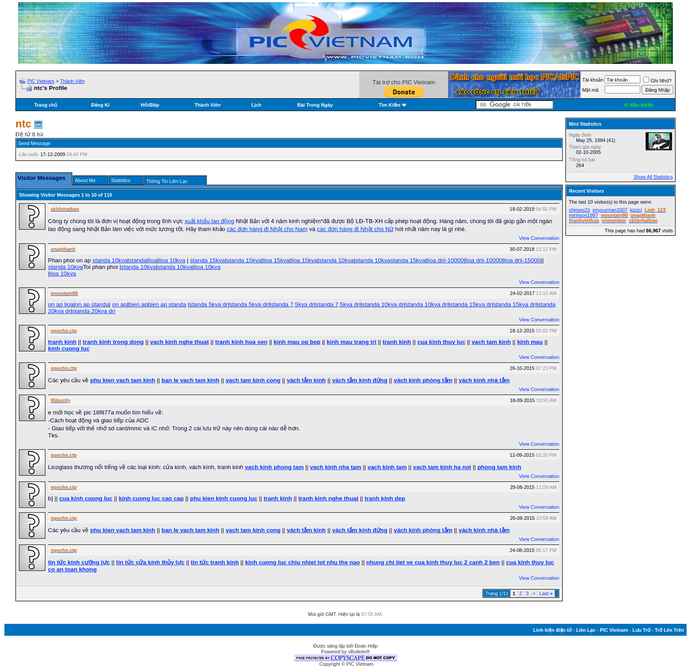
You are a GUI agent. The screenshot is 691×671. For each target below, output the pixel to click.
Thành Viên (72, 81)
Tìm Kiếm (389, 105)
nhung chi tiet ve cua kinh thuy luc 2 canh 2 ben (433, 562)
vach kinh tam (387, 467)
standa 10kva (110, 260)
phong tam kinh (499, 467)
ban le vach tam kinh (190, 380)
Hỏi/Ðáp (150, 105)
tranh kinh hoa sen (241, 342)
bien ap (138, 304)
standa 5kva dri (249, 304)
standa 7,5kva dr (292, 304)
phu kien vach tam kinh (122, 380)
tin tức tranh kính (215, 562)
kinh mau (530, 342)
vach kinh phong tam (274, 467)
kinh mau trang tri (351, 342)
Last (546, 593)
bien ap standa (167, 304)
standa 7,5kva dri (338, 304)
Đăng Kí (100, 105)
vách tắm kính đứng (360, 380)
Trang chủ (45, 105)
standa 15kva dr (471, 304)
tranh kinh (62, 342)
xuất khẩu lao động (209, 221)
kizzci (636, 209)
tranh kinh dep (385, 498)
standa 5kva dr (208, 304)
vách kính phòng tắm (423, 380)
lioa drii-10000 (445, 260)
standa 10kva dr (383, 304)
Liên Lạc (586, 630)
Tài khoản (592, 79)
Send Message (34, 143)
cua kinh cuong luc (85, 498)
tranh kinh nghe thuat (328, 498)
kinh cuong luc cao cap (151, 498)
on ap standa (92, 304)
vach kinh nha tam (335, 467)
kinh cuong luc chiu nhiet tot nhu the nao (302, 562)
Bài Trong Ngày (315, 105)
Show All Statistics (653, 176)
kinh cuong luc (68, 348)
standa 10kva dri (427, 304)
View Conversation (539, 238)
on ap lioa (61, 304)
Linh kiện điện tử (552, 630)
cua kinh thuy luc (441, 342)
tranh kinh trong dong (113, 342)
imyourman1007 (610, 209)
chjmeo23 (579, 209)
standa (138, 260)
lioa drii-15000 (522, 260)
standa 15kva (207, 260)
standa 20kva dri (93, 311)
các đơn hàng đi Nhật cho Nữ (355, 229)
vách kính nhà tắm (484, 380)
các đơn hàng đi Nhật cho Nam (267, 229)
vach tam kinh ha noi (442, 467)
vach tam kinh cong (253, 380)
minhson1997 (583, 215)
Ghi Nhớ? (657, 80)
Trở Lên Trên (669, 630)
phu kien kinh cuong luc (223, 498)
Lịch (256, 105)
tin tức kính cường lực (79, 562)
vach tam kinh (491, 342)
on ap (119, 304)
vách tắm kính (306, 380)
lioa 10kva (172, 260)
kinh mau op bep (297, 342)
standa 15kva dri (514, 304)
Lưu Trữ (641, 630)
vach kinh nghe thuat (179, 342)
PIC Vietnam (41, 81)
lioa (152, 260)
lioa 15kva (276, 260)
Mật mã (590, 90)
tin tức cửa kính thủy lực (150, 562)
